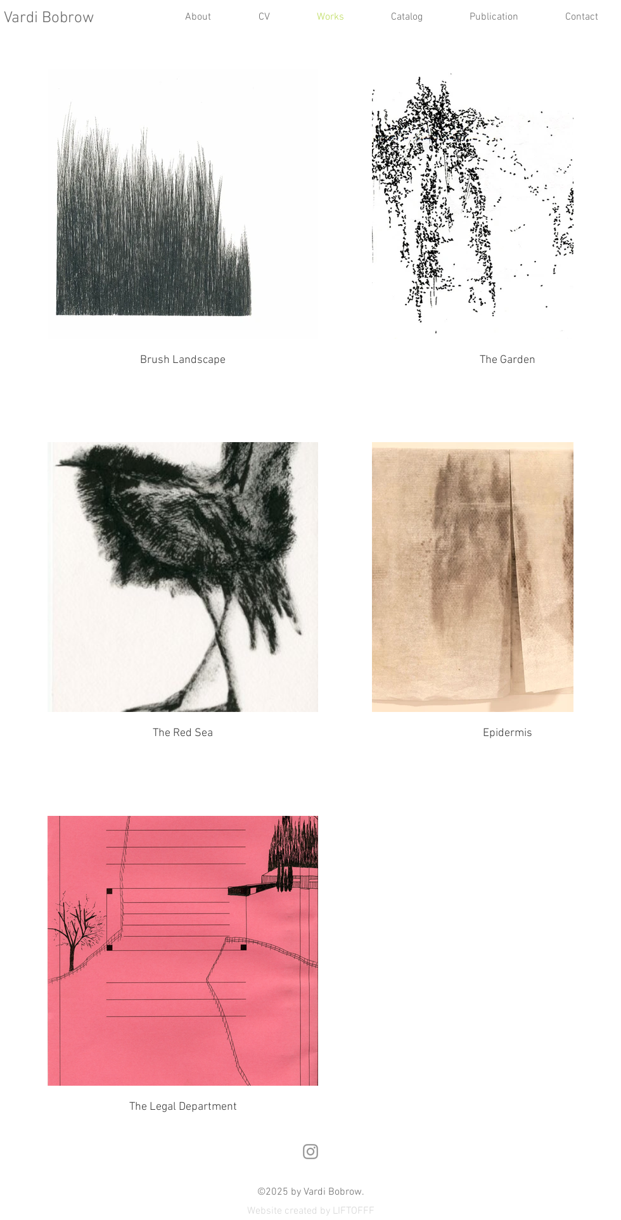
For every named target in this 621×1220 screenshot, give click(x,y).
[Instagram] (310, 1151)
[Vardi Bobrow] (60, 18)
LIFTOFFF (354, 1211)
